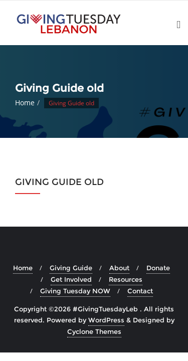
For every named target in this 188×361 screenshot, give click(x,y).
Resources (125, 279)
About (119, 268)
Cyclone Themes (94, 331)
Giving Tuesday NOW (75, 291)
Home (25, 102)
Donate (158, 268)
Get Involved (71, 279)
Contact (140, 291)
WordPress (106, 320)
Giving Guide (71, 268)
